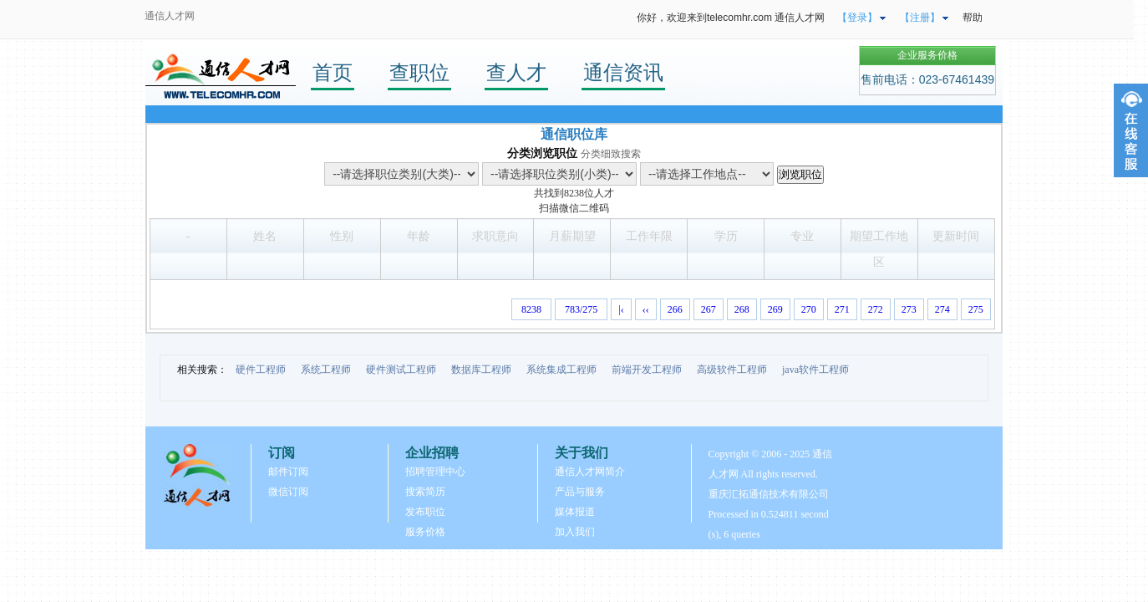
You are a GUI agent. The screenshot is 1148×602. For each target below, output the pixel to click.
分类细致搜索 (611, 154)
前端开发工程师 (647, 369)
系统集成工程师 (561, 369)
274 (942, 309)
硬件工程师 (261, 369)
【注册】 (920, 17)
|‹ (620, 309)
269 (775, 309)
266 (675, 309)
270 (808, 309)
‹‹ (646, 309)
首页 (332, 72)
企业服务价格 (927, 55)
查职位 (419, 72)
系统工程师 (326, 369)
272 (875, 309)
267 (708, 309)
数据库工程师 (481, 369)
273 (909, 309)
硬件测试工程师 (401, 369)
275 (975, 309)
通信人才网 (170, 16)
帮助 (973, 17)
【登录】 (857, 17)
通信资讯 (623, 72)
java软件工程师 (815, 369)
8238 (574, 193)
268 (741, 309)
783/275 (581, 309)
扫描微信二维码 (574, 208)
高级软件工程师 (732, 369)
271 (842, 309)
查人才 (516, 72)
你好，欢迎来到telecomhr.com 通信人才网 (731, 17)
